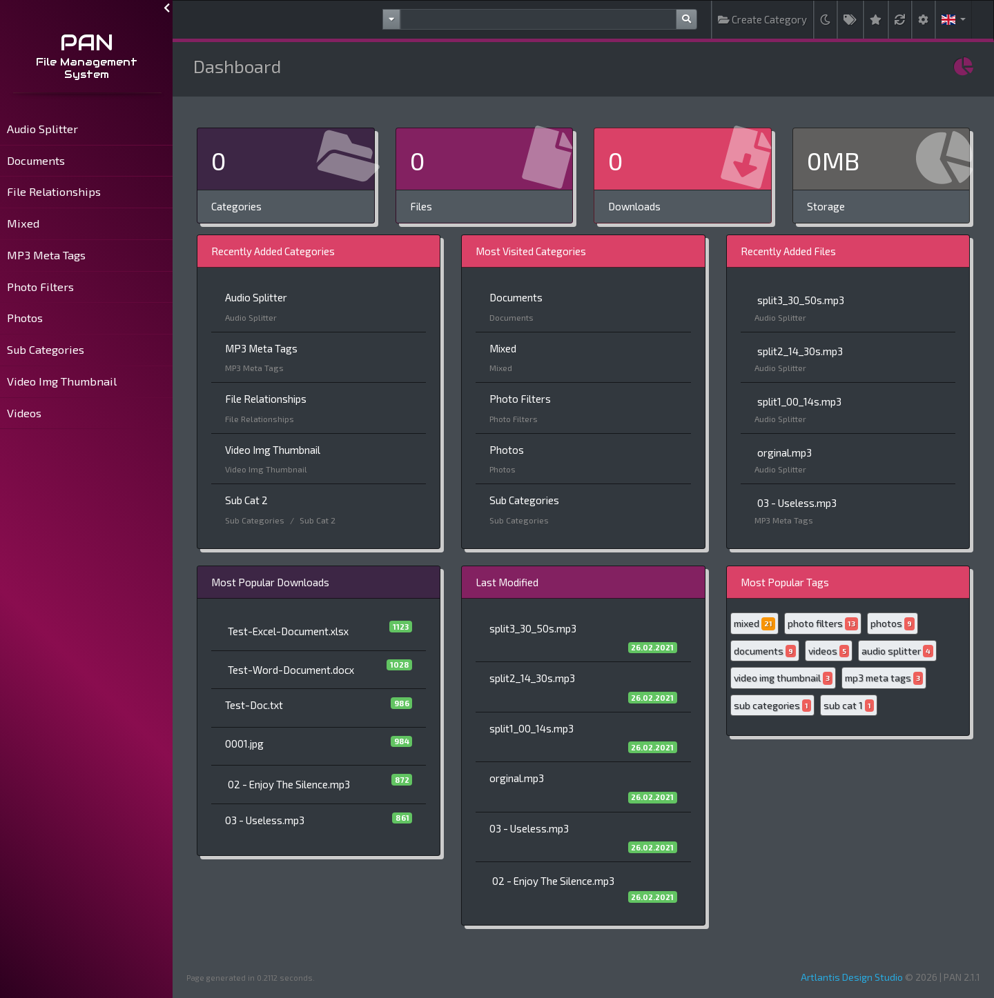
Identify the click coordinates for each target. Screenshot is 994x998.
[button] (953, 20)
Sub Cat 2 (246, 500)
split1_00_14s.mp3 (799, 401)
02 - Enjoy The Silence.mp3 (289, 784)
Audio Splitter (42, 128)
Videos (24, 412)
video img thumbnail (783, 678)
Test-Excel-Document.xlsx (288, 631)
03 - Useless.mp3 (797, 503)
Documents (36, 160)
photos (892, 623)
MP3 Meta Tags (46, 254)
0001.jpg (244, 743)
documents (765, 651)
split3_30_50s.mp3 (800, 300)
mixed (754, 623)
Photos (25, 317)
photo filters (823, 623)
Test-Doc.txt (254, 705)
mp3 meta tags (884, 678)
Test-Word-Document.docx (291, 669)
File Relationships (54, 191)
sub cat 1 (849, 705)
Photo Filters (40, 286)
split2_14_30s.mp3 (800, 351)
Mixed (23, 223)
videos (828, 651)
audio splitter (897, 651)
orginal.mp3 (784, 452)
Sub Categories (45, 349)
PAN (86, 42)
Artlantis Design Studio (852, 977)
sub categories (772, 705)
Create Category (762, 19)
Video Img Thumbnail (62, 381)
